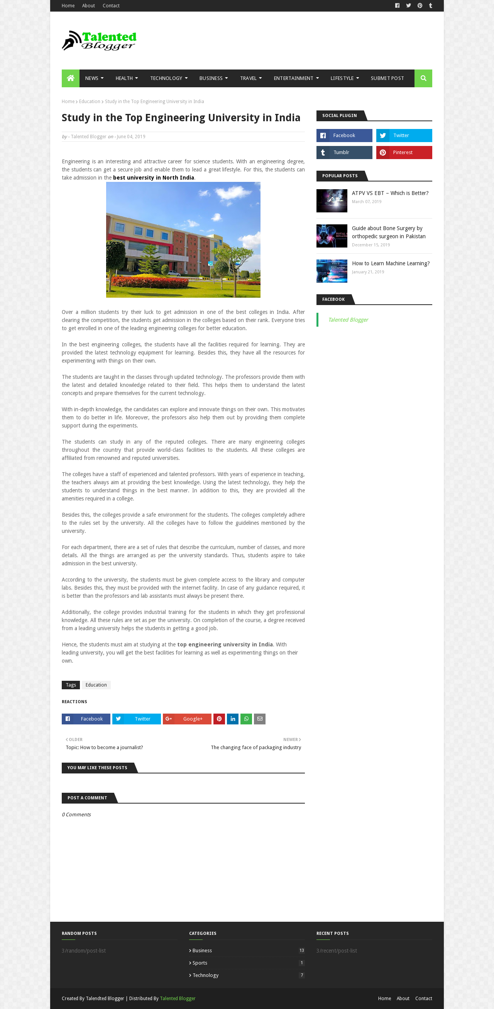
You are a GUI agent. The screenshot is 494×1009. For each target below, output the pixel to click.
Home (68, 5)
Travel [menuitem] (248, 78)
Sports (249, 963)
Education (89, 101)
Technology (249, 975)
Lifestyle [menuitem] (342, 78)
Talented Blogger (89, 136)
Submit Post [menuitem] (387, 78)
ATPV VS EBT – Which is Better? (390, 193)
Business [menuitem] (211, 78)
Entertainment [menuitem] (294, 78)
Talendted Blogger (105, 998)
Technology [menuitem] (166, 78)
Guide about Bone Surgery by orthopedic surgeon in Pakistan (389, 232)
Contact (111, 5)
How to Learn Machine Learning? (391, 263)
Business (249, 950)
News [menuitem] (91, 78)
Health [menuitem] (124, 78)
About (88, 5)
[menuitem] (71, 78)
